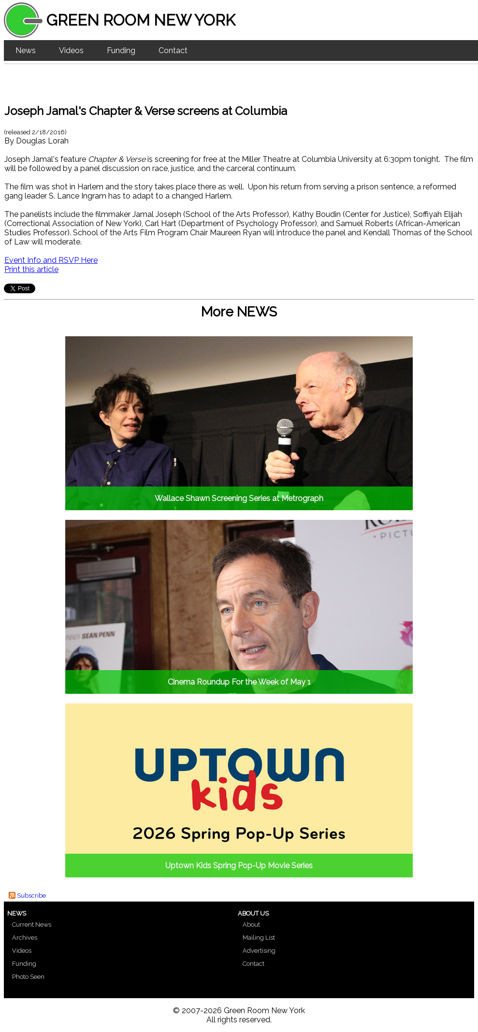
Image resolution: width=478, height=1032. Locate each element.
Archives (24, 937)
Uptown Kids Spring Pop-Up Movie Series (239, 865)
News (25, 50)
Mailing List (259, 937)
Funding (121, 50)
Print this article (31, 269)
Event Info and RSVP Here (51, 260)
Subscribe (31, 895)
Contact (173, 50)
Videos (71, 50)
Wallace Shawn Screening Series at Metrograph (239, 498)
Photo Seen (28, 976)
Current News (31, 924)
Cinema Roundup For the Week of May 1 (239, 682)
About (251, 924)
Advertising (259, 950)
